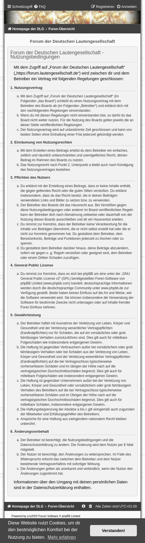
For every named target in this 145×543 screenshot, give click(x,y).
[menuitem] (39, 7)
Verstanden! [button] (113, 530)
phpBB (31, 516)
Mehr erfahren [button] (62, 537)
